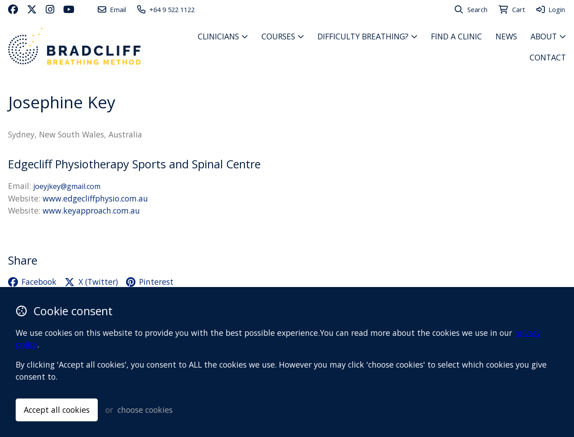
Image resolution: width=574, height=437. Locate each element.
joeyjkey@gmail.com (66, 186)
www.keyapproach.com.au (91, 210)
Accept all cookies (57, 409)
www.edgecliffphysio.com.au (95, 198)
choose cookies (145, 409)
